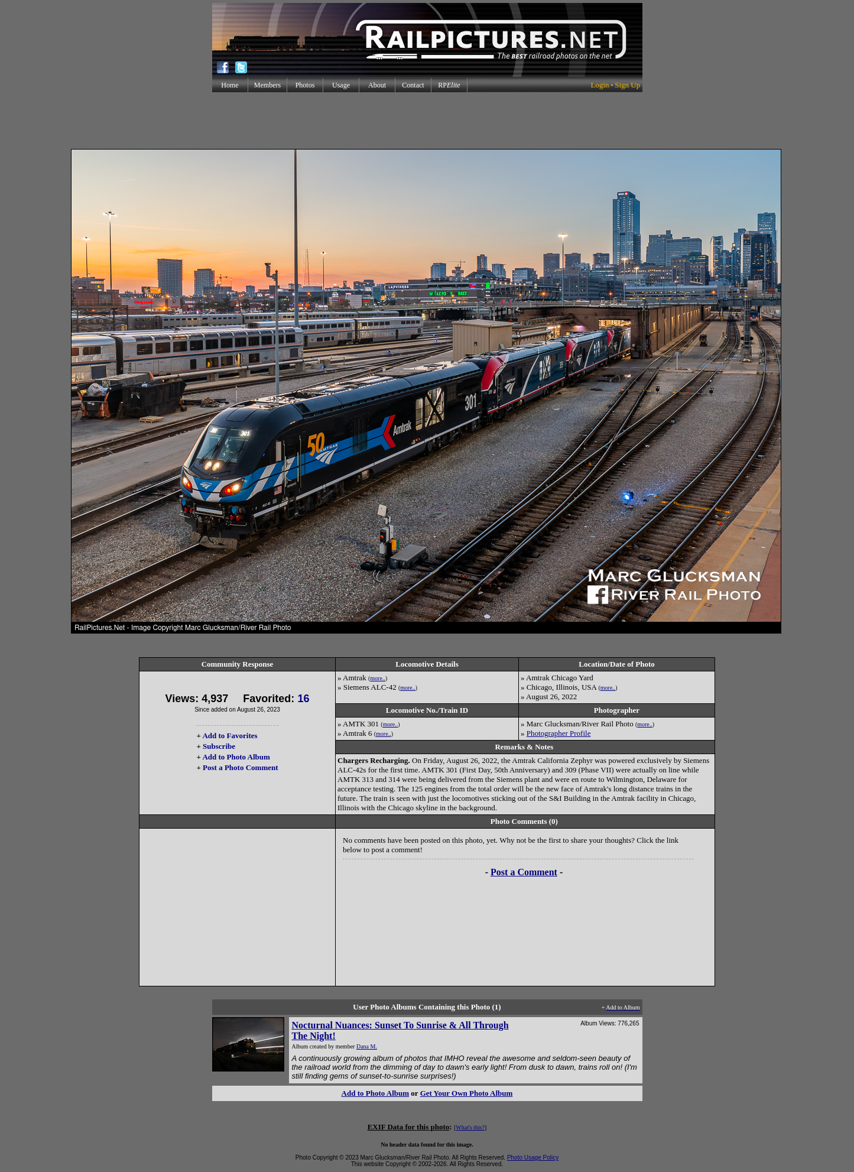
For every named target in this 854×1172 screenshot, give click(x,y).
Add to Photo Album (236, 756)
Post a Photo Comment (240, 767)
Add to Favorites (229, 735)
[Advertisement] (427, 120)
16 (303, 699)
